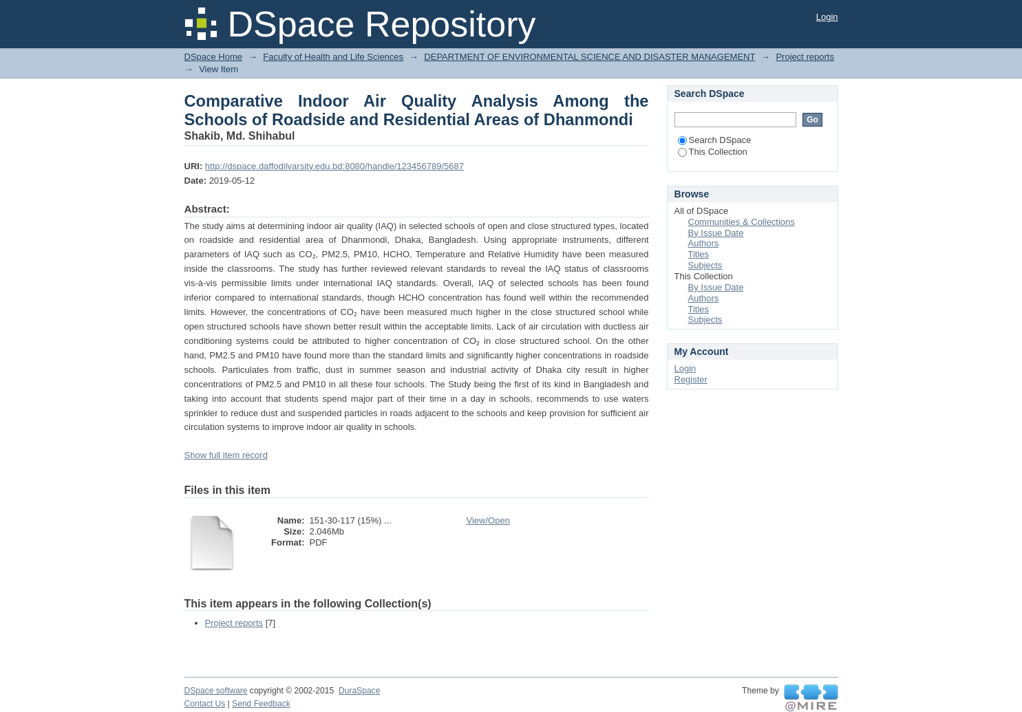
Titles (699, 254)
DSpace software (216, 690)
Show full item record (226, 455)
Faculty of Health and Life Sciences (333, 57)
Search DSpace (715, 140)
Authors (703, 243)
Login (827, 17)
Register (690, 379)
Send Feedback (261, 704)
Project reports (805, 57)
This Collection (712, 152)
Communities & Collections (741, 222)
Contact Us (205, 704)
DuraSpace (359, 690)
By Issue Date (716, 233)
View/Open (488, 520)
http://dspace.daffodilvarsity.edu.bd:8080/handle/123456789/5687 (334, 166)
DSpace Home (213, 57)
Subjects (705, 265)
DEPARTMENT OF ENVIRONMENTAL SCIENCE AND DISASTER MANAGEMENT (589, 57)
